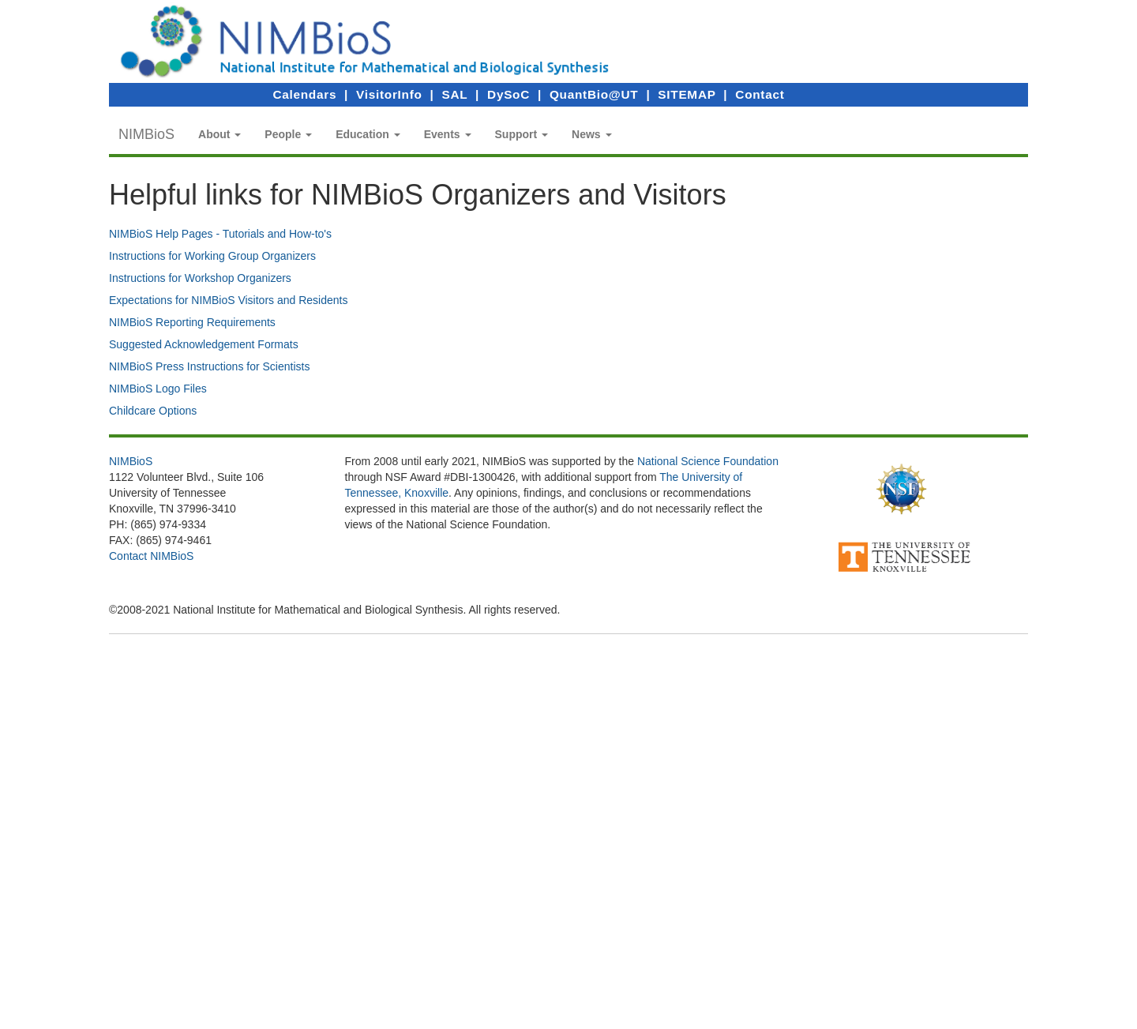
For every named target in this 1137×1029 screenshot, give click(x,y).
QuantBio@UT (594, 94)
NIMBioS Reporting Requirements (192, 322)
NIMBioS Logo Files (158, 388)
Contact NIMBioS (151, 556)
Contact (759, 94)
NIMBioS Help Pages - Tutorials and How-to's (220, 233)
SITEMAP (686, 94)
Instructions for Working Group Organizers (212, 256)
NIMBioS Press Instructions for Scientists (209, 366)
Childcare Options (153, 410)
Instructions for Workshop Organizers (200, 278)
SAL (455, 94)
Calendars (304, 94)
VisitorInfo (389, 94)
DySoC (508, 94)
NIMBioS (146, 134)
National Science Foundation (708, 461)
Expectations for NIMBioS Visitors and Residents (228, 300)
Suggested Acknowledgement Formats (203, 344)
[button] (219, 134)
